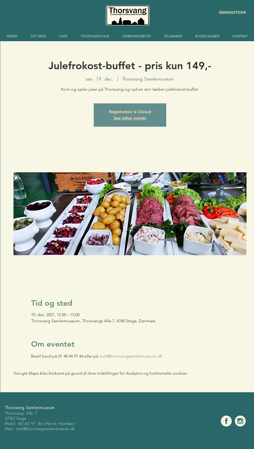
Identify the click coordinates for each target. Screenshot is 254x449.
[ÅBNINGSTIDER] (227, 12)
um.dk (69, 428)
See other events (130, 118)
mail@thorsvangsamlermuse (40, 428)
